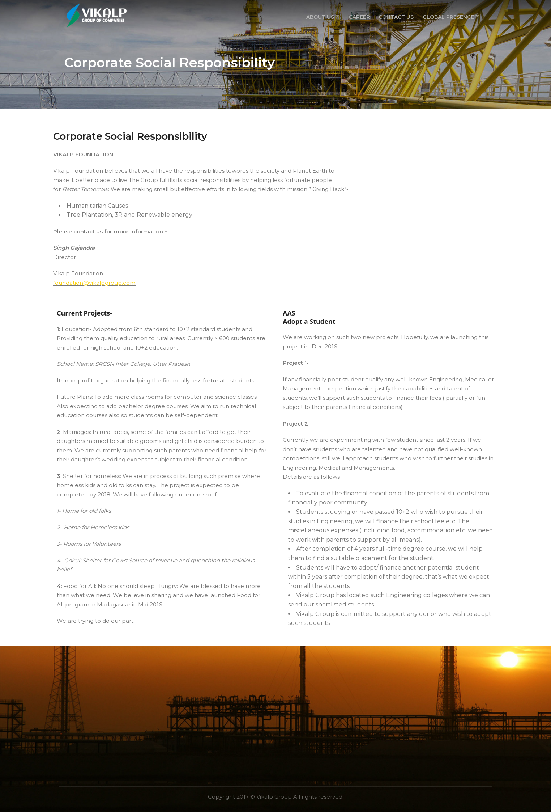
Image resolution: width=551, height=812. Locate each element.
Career (359, 16)
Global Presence (446, 16)
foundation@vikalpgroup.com (94, 282)
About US (318, 16)
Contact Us (395, 16)
